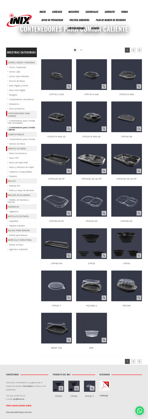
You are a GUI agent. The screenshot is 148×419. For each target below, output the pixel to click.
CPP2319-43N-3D (91, 136)
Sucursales (91, 12)
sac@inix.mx (19, 399)
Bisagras (13, 94)
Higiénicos (13, 206)
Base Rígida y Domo (18, 85)
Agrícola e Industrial (20, 240)
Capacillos (13, 221)
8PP (91, 347)
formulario (28, 386)
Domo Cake (14, 71)
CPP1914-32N (91, 94)
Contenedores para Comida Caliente (21, 128)
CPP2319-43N (126, 94)
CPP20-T (56, 305)
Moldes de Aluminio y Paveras (18, 200)
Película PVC (15, 185)
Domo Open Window (19, 76)
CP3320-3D (126, 221)
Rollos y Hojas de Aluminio (21, 190)
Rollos (12, 181)
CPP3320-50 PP (56, 178)
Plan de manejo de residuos (111, 20)
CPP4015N (56, 263)
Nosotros (73, 12)
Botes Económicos (18, 153)
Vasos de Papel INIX (18, 162)
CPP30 (126, 263)
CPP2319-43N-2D (56, 136)
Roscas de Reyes (17, 81)
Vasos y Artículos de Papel (21, 167)
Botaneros (14, 104)
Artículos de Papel (18, 216)
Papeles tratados (17, 225)
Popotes (13, 176)
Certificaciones (76, 28)
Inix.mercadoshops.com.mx (19, 412)
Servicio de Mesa (17, 143)
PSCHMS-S (91, 305)
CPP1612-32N (56, 94)
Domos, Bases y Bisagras (21, 62)
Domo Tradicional (17, 67)
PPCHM (127, 305)
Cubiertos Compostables (20, 171)
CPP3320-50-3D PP (126, 178)
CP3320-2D (91, 221)
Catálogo (57, 12)
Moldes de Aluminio (19, 195)
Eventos (95, 28)
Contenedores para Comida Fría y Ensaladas (21, 121)
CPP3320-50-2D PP (92, 178)
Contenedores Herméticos (21, 99)
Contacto (109, 12)
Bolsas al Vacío (16, 244)
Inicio (42, 12)
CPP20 (91, 263)
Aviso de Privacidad (52, 20)
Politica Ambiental (79, 20)
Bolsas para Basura (19, 230)
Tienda (124, 12)
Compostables (16, 134)
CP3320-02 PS (56, 221)
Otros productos (17, 108)
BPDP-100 (56, 347)
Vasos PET (14, 158)
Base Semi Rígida (17, 90)
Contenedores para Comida (19, 114)
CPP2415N (126, 136)
